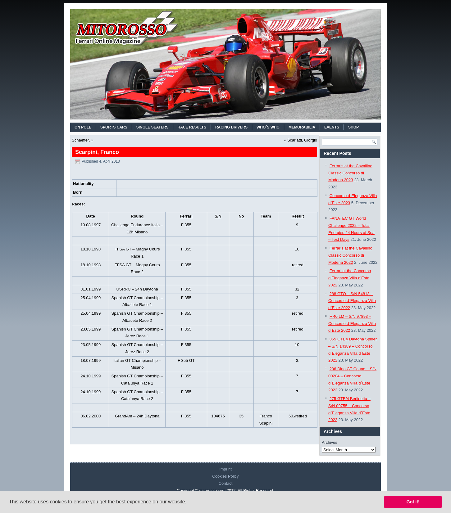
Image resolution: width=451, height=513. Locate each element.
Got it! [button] (413, 501)
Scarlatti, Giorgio (302, 140)
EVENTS (331, 127)
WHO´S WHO (268, 127)
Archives (329, 442)
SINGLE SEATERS (152, 127)
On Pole (83, 127)
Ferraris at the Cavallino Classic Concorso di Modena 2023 (350, 173)
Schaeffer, (81, 140)
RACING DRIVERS (231, 127)
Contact (226, 483)
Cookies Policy (225, 476)
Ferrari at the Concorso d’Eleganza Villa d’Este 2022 (349, 277)
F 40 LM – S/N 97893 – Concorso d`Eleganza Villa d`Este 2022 (352, 323)
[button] (188, 502)
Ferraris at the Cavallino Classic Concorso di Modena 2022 (350, 255)
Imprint (225, 469)
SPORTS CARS (113, 127)
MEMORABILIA (302, 127)
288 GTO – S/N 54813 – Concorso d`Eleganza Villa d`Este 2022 (352, 300)
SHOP (353, 127)
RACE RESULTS (192, 127)
